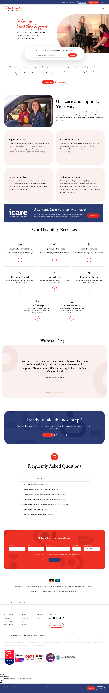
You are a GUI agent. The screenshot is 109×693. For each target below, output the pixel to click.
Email (48, 545)
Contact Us (61, 82)
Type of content (89, 545)
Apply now (23, 624)
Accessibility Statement (40, 635)
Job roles (23, 621)
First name (12, 545)
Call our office (60, 435)
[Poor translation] (1, 681)
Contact (39, 618)
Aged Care (7, 618)
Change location (18, 10)
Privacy (20, 635)
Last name (31, 545)
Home (5, 602)
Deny (100, 688)
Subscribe (54, 560)
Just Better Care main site (67, 2)
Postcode (75, 545)
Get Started (48, 82)
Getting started (93, 2)
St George (12, 602)
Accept (91, 688)
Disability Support (9, 621)
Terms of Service (71, 554)
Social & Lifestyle (8, 624)
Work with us (82, 2)
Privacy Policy (60, 554)
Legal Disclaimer (31, 689)
